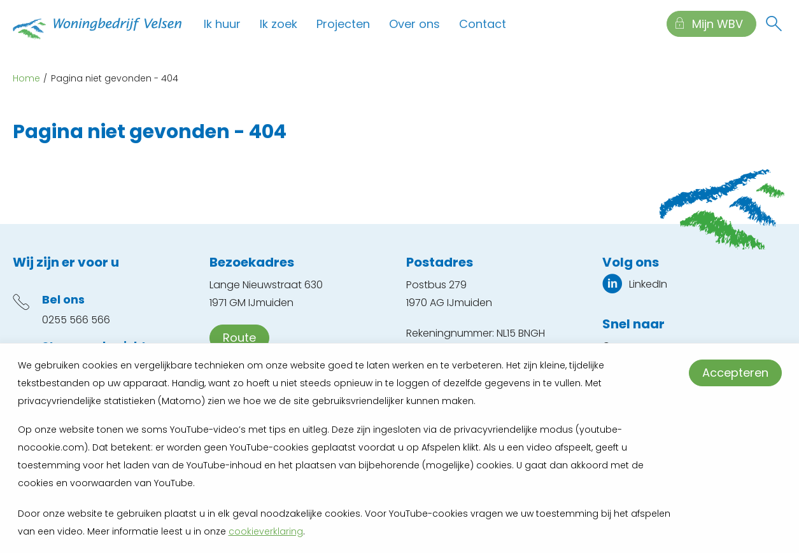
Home (26, 78)
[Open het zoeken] (773, 24)
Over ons (414, 24)
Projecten (343, 24)
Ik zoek (278, 24)
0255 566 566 (76, 319)
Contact (482, 24)
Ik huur (222, 24)
